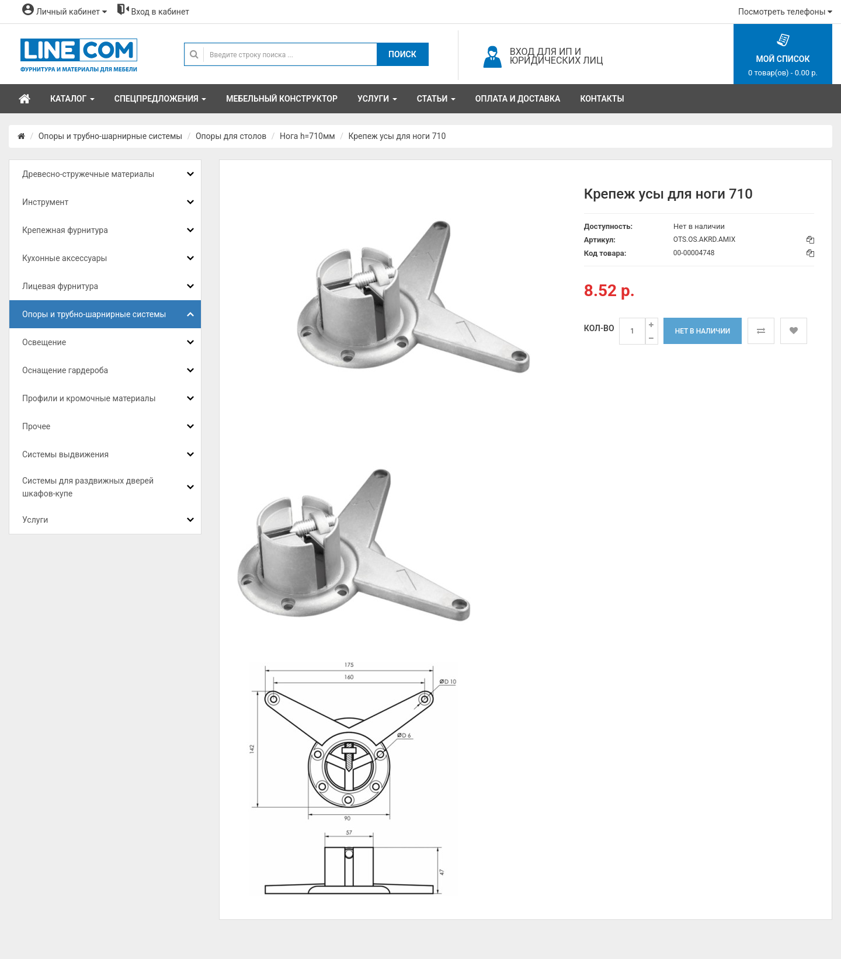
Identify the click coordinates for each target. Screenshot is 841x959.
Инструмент (45, 202)
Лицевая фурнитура (60, 286)
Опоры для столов (231, 136)
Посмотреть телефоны (785, 11)
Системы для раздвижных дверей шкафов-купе (88, 487)
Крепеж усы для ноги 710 (397, 136)
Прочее (36, 426)
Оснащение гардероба (65, 370)
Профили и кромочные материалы (89, 398)
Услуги (35, 519)
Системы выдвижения (65, 454)
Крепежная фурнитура (65, 230)
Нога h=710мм (307, 136)
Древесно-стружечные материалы (88, 174)
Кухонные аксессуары (64, 258)
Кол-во (599, 328)
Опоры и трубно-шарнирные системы (110, 136)
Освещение (44, 342)
